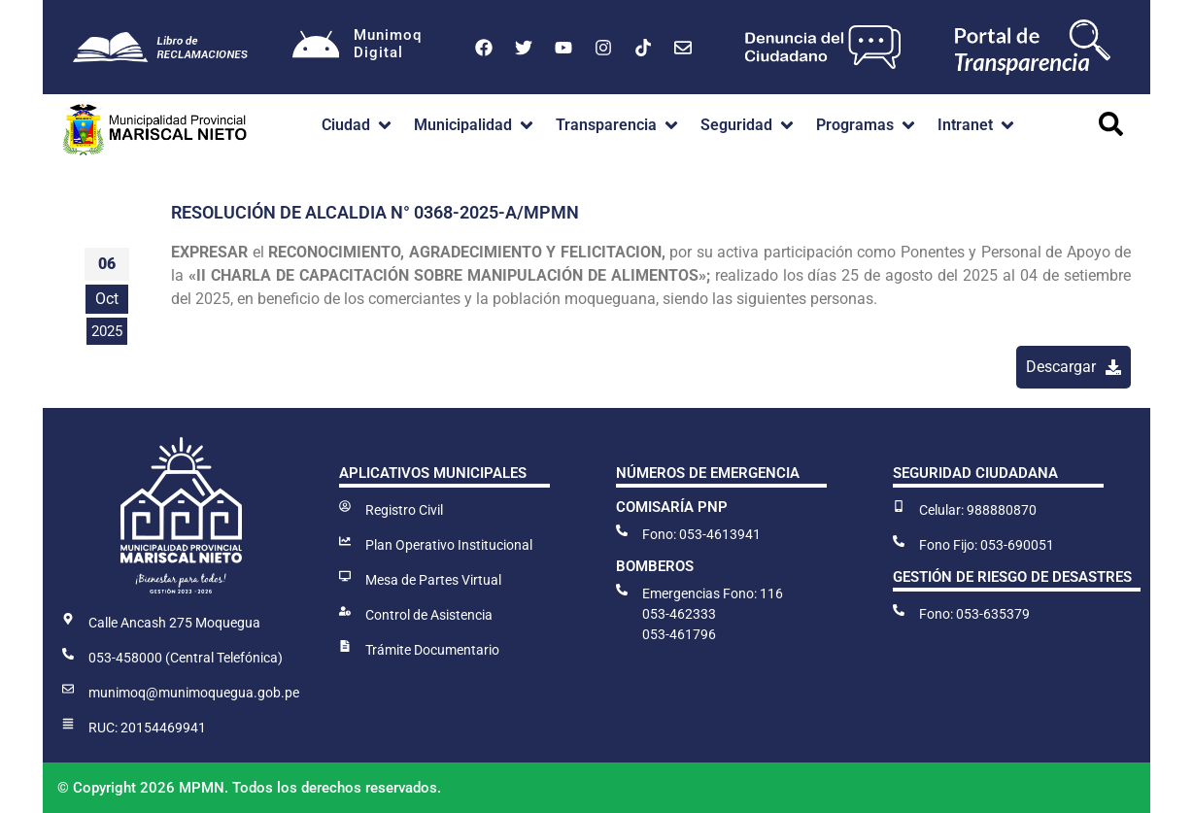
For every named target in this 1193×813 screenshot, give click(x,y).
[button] (358, 125)
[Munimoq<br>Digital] (315, 47)
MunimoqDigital (389, 43)
